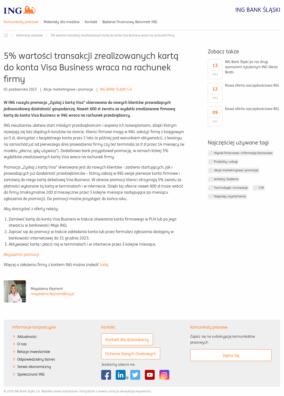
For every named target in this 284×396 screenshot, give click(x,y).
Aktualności (27, 336)
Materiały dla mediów (61, 21)
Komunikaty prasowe (21, 21)
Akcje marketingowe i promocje (236, 170)
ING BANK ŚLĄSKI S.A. (116, 89)
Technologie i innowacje (231, 188)
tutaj (104, 264)
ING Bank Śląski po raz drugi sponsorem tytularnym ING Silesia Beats (251, 67)
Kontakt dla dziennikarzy (127, 339)
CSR (261, 188)
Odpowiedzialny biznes (36, 359)
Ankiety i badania (226, 179)
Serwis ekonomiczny (34, 366)
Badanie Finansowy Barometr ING (129, 21)
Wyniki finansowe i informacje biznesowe (243, 153)
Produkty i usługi (226, 161)
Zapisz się (231, 355)
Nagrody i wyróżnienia (230, 196)
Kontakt (91, 21)
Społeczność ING (31, 374)
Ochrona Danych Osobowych (130, 353)
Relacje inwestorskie (33, 351)
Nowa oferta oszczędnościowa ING (252, 85)
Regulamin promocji (21, 254)
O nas (22, 344)
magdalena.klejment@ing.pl (52, 294)
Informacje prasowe (29, 35)
